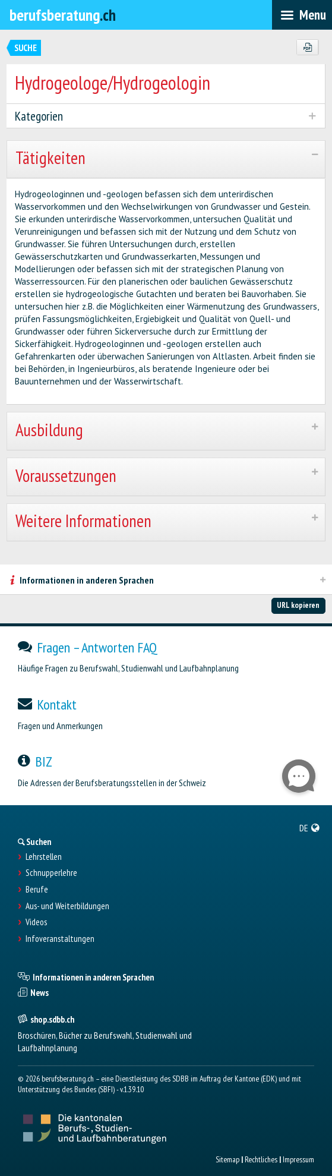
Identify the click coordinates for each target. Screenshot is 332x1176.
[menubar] (302, 15)
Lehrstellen (44, 857)
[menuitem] (309, 827)
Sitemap (227, 1159)
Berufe (37, 889)
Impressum (298, 1159)
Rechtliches (261, 1159)
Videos (36, 922)
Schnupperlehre (51, 873)
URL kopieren (298, 605)
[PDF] (307, 47)
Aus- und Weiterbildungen (67, 906)
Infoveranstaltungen (60, 939)
